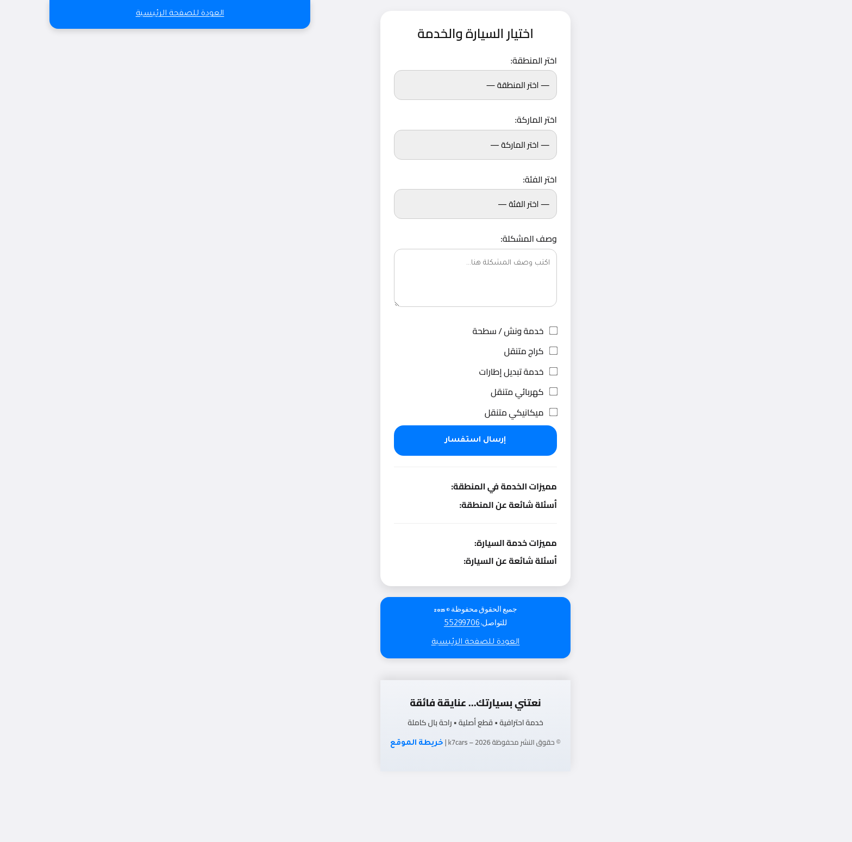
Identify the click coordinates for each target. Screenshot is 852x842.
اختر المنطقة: (484, 61)
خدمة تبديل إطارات (469, 372)
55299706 (412, 624)
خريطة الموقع (367, 743)
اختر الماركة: (486, 120)
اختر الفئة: (490, 180)
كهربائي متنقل (474, 392)
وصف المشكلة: (479, 239)
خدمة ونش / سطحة (465, 331)
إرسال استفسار (426, 440)
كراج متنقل (480, 351)
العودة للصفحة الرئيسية (130, 14)
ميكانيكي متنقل (471, 413)
